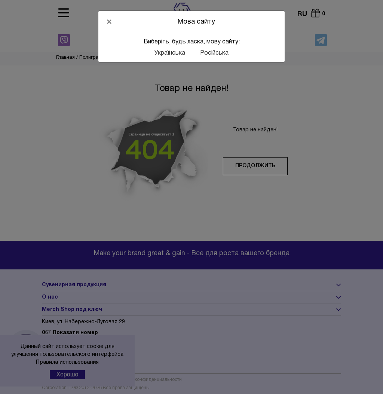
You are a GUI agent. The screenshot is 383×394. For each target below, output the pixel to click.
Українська (169, 53)
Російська (214, 53)
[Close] (109, 22)
